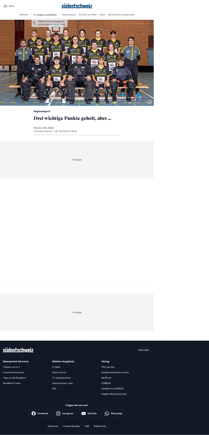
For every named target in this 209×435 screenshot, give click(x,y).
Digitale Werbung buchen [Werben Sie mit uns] (114, 394)
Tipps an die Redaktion (14, 378)
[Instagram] (64, 413)
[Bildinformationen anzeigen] (150, 102)
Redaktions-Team (11, 383)
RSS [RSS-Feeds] (54, 388)
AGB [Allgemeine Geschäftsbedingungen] (87, 426)
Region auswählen (47, 17)
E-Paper (56, 367)
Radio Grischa (59, 372)
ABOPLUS (106, 378)
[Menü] (8, 7)
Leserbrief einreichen (13, 372)
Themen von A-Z (11, 367)
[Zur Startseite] (77, 7)
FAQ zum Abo (108, 367)
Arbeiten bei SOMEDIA (112, 388)
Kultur (102, 17)
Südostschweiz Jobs (62, 383)
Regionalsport (69, 17)
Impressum (53, 426)
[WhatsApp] (113, 413)
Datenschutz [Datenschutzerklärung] (100, 426)
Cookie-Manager (71, 426)
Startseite (24, 17)
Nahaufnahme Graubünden (121, 17)
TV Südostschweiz (61, 378)
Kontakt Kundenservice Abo (115, 372)
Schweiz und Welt (88, 17)
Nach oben (143, 350)
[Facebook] (40, 413)
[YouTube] (89, 413)
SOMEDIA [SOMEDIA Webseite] (106, 383)
